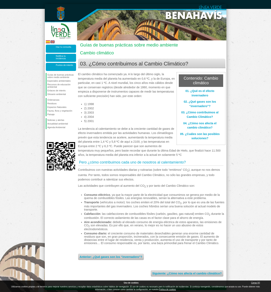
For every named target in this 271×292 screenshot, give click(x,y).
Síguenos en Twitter (54, 135)
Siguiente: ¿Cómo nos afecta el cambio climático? (187, 273)
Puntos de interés (64, 65)
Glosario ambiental (56, 94)
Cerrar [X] (255, 283)
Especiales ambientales (59, 81)
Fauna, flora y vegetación (59, 111)
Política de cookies (167, 289)
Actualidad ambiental (57, 123)
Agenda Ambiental (56, 127)
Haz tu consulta (63, 47)
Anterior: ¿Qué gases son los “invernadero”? (111, 256)
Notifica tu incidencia (61, 57)
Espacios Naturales (57, 107)
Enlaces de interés (56, 90)
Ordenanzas (53, 100)
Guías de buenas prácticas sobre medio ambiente (60, 76)
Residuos (52, 103)
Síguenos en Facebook (48, 135)
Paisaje (51, 114)
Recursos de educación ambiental (59, 85)
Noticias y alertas (55, 120)
